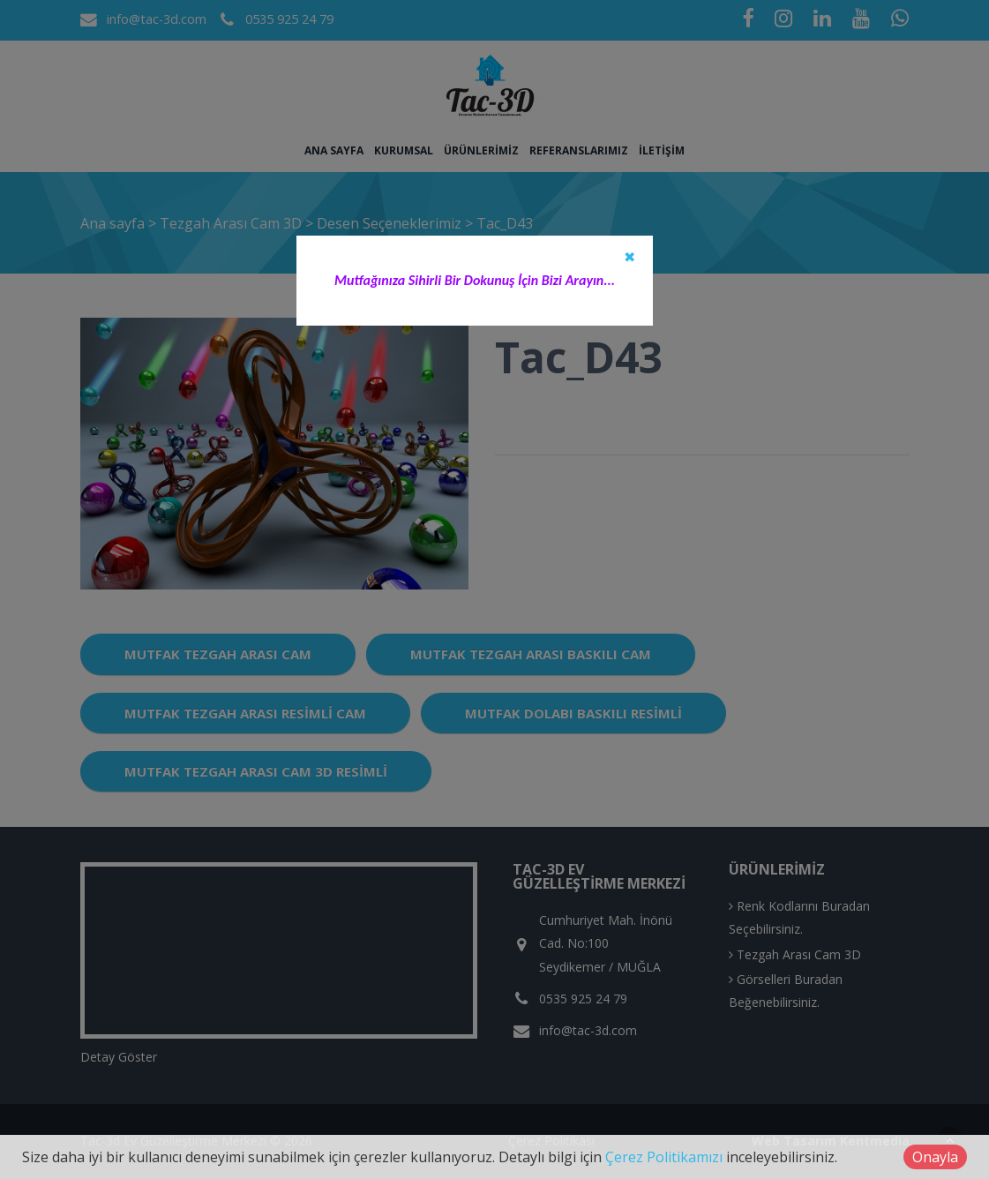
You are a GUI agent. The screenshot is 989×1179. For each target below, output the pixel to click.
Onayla (935, 1157)
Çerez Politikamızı (664, 1157)
